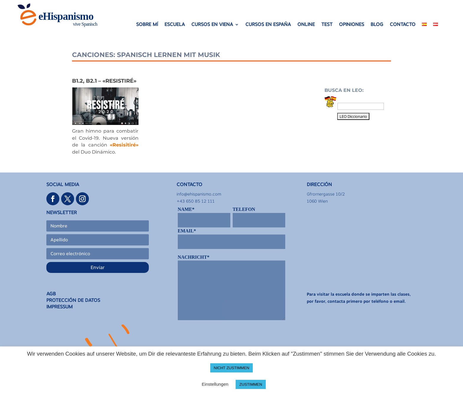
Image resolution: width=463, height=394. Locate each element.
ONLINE (306, 24)
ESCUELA (174, 24)
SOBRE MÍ (147, 24)
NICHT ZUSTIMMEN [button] (231, 368)
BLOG (377, 24)
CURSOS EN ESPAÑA (268, 24)
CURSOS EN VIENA (212, 24)
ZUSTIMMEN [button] (250, 384)
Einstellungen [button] (215, 384)
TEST (326, 24)
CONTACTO (402, 24)
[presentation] (223, 338)
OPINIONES (351, 24)
